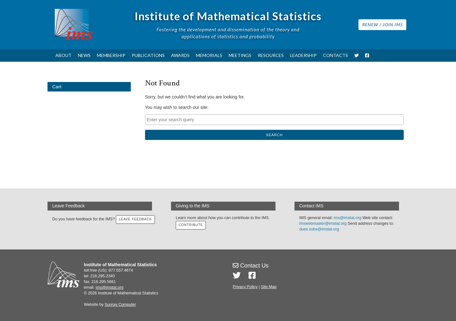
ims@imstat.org (348, 218)
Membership (111, 55)
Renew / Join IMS (382, 24)
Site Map (269, 287)
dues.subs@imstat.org (319, 229)
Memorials (209, 55)
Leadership (303, 55)
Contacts (335, 55)
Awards (180, 55)
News (84, 55)
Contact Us (251, 265)
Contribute (191, 225)
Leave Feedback (135, 219)
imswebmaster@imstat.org (322, 223)
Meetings (240, 55)
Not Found (162, 83)
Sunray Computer (120, 304)
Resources (271, 55)
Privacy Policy (245, 287)
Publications (148, 55)
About (63, 55)
